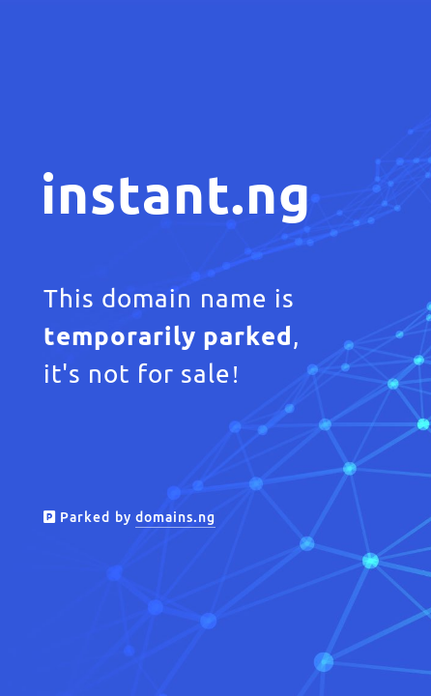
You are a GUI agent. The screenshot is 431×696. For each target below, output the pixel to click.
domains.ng (175, 517)
